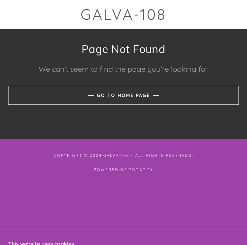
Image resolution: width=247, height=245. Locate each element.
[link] (123, 14)
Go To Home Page (123, 95)
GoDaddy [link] (140, 169)
